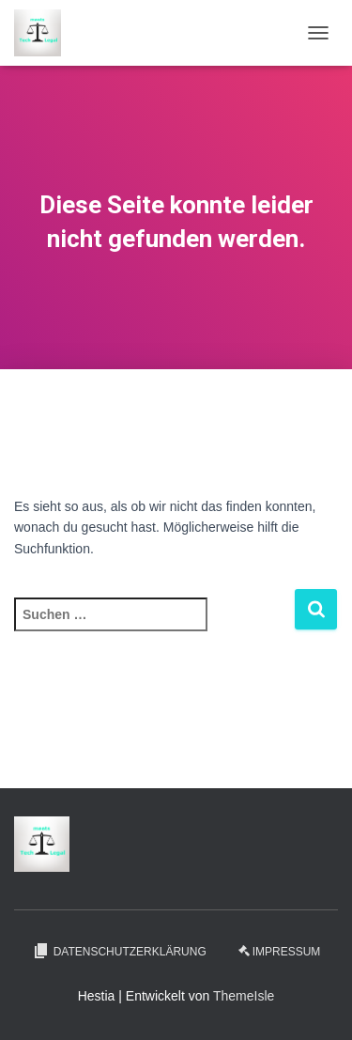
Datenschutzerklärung (119, 950)
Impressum (279, 951)
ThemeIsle (243, 995)
